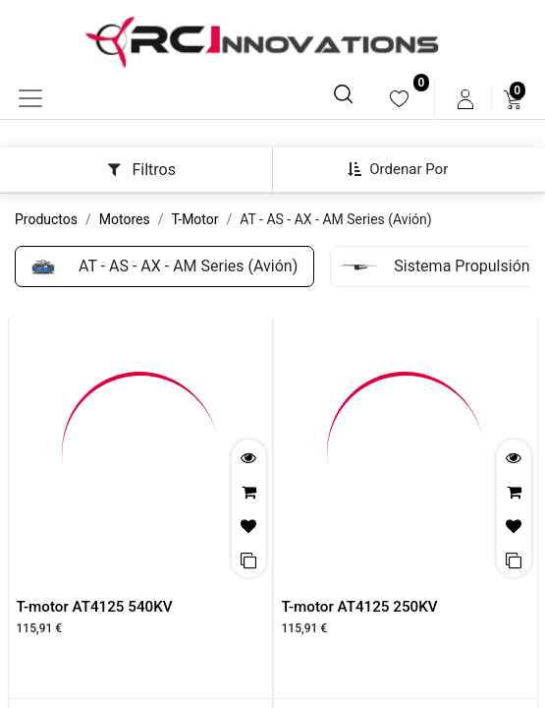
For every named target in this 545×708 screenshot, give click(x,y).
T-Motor (195, 219)
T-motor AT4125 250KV (360, 607)
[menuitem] (399, 99)
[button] (405, 169)
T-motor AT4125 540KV (95, 607)
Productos (46, 219)
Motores (124, 219)
